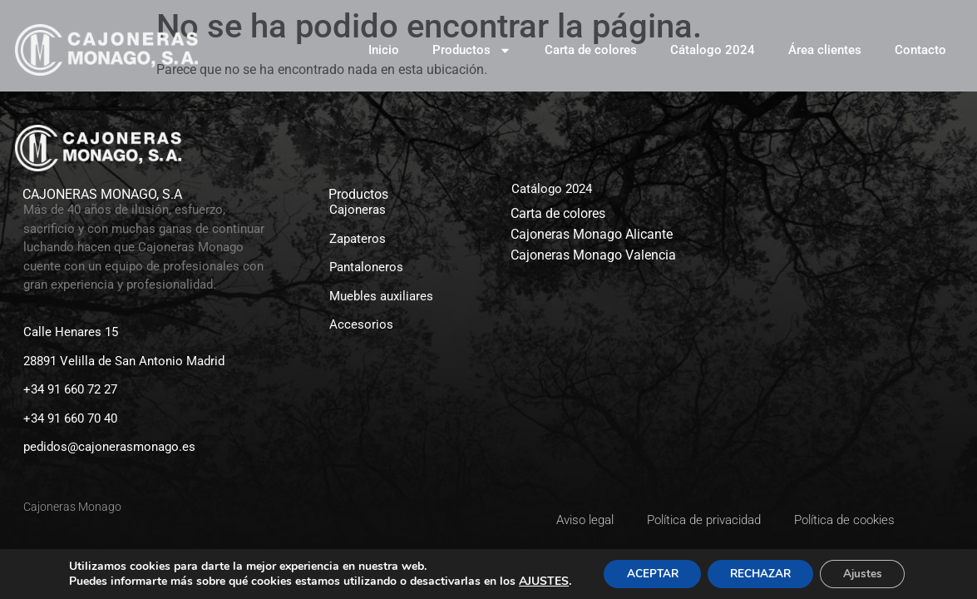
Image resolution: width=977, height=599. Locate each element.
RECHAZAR (760, 573)
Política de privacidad (704, 519)
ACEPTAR (646, 573)
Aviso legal (585, 519)
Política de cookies (844, 519)
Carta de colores (591, 49)
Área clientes (824, 49)
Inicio (383, 49)
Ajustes (869, 573)
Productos (471, 50)
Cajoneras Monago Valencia (593, 255)
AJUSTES (535, 580)
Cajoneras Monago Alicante (592, 234)
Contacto (920, 49)
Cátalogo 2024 (712, 49)
